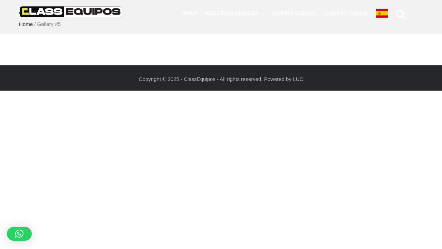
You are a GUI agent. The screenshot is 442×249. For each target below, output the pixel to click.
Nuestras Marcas (234, 13)
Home (190, 13)
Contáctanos (345, 13)
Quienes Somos (293, 13)
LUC (298, 79)
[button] (19, 234)
